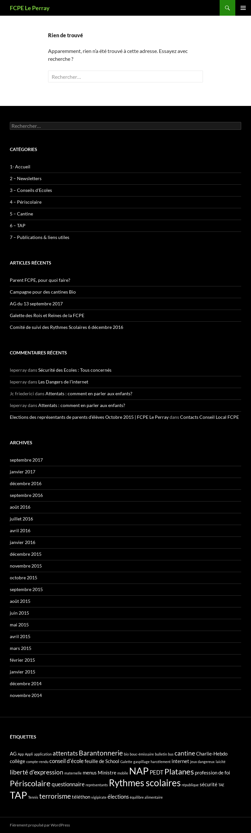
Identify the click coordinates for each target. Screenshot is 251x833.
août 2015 (20, 601)
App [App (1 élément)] (21, 754)
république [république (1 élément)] (190, 785)
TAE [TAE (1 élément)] (221, 785)
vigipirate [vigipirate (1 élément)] (99, 797)
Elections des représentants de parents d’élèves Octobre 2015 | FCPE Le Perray (89, 417)
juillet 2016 (21, 518)
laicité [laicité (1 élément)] (221, 761)
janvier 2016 (22, 542)
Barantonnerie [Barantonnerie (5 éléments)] (101, 753)
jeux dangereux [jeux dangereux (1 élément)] (202, 761)
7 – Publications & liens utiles (39, 237)
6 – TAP (17, 225)
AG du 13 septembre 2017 (36, 303)
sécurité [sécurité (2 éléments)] (208, 784)
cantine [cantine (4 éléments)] (185, 753)
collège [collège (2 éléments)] (17, 761)
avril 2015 (20, 636)
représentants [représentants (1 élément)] (97, 785)
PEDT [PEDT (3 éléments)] (156, 772)
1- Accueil (20, 166)
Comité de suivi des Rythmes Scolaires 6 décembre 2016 (66, 327)
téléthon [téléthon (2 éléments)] (81, 797)
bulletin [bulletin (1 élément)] (161, 754)
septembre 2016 (26, 495)
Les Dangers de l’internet (63, 381)
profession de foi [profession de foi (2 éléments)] (212, 772)
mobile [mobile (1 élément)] (122, 773)
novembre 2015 (26, 566)
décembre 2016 (26, 483)
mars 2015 (20, 648)
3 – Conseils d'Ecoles (31, 190)
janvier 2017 (22, 471)
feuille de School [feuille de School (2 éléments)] (102, 761)
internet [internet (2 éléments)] (180, 761)
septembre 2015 (26, 589)
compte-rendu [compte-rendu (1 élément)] (37, 761)
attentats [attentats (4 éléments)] (65, 753)
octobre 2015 (23, 577)
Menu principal (243, 8)
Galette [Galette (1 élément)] (126, 761)
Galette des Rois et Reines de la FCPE (47, 315)
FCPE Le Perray (30, 7)
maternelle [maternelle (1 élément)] (73, 773)
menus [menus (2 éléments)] (90, 772)
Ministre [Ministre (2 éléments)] (107, 772)
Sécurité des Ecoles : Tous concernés (74, 370)
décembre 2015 (26, 554)
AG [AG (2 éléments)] (13, 753)
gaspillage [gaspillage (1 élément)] (141, 761)
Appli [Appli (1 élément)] (29, 754)
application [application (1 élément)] (43, 754)
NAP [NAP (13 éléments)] (139, 770)
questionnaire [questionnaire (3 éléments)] (68, 784)
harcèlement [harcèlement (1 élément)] (161, 761)
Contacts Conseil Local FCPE (209, 417)
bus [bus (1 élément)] (171, 754)
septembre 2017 (26, 460)
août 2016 (20, 507)
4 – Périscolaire (26, 202)
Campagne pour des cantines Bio (43, 292)
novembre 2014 (26, 695)
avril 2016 (20, 530)
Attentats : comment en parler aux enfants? (88, 393)
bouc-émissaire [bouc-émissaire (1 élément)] (142, 754)
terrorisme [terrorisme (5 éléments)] (55, 796)
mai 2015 (19, 624)
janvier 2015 (22, 671)
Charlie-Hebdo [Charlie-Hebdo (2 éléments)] (211, 753)
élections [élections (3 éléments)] (118, 796)
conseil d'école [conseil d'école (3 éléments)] (66, 760)
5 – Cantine (21, 213)
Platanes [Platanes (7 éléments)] (179, 771)
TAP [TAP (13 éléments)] (18, 795)
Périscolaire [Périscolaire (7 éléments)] (30, 783)
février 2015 (22, 660)
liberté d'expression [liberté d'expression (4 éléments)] (36, 772)
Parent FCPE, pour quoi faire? (40, 280)
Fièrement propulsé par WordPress (40, 825)
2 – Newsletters (26, 178)
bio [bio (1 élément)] (126, 754)
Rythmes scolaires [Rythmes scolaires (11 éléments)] (145, 782)
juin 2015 (19, 613)
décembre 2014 (26, 683)
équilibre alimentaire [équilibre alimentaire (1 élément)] (146, 797)
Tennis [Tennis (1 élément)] (33, 797)
